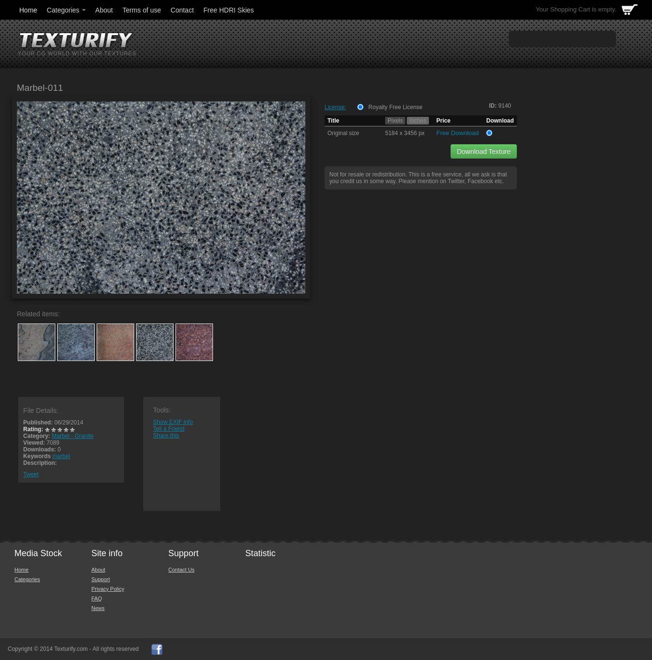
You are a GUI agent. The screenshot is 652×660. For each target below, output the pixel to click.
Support (100, 579)
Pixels (395, 120)
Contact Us (181, 570)
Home (28, 10)
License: (335, 107)
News (98, 608)
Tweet (30, 474)
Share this (166, 435)
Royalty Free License (395, 107)
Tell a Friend (168, 428)
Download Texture (484, 151)
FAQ (96, 598)
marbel (61, 456)
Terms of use (142, 10)
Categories (67, 10)
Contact (182, 10)
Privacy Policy (107, 589)
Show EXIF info (173, 422)
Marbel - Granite (73, 436)
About (104, 10)
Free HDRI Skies (228, 10)
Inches (417, 120)
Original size (343, 133)
